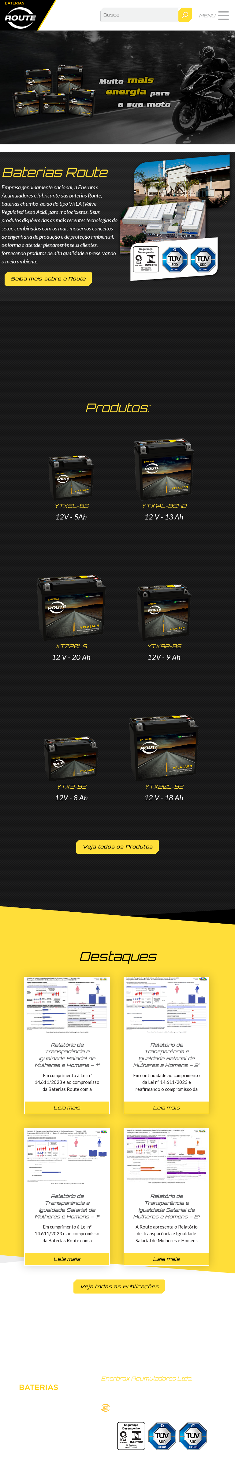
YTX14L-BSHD (163, 505)
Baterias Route (28, 15)
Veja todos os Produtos (117, 847)
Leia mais (67, 1108)
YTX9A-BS (164, 646)
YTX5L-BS (71, 505)
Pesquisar (185, 15)
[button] (214, 15)
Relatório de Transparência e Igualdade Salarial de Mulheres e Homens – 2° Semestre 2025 (166, 1058)
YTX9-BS (71, 786)
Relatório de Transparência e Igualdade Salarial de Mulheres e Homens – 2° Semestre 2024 (166, 1210)
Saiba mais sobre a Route (48, 279)
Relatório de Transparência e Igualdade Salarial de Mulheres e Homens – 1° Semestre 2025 (67, 1210)
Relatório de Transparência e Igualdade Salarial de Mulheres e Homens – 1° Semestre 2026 (67, 1058)
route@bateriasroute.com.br (144, 1408)
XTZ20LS (71, 646)
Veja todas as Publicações (119, 1286)
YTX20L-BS (163, 786)
